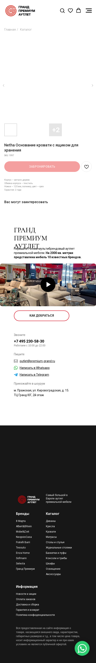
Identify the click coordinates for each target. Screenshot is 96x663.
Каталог (26, 29)
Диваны (51, 521)
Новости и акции (26, 593)
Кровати (51, 531)
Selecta (20, 563)
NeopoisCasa (24, 537)
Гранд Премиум (25, 568)
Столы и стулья (55, 542)
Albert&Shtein (24, 526)
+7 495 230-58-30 (29, 341)
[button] (62, 10)
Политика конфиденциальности (35, 614)
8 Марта (21, 521)
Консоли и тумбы (56, 558)
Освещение (53, 568)
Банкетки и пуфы (56, 552)
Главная (10, 29)
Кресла (50, 526)
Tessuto (21, 547)
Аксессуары (53, 574)
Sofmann (21, 558)
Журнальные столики (59, 547)
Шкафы (50, 563)
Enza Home (23, 552)
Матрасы (51, 537)
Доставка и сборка (27, 604)
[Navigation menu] (89, 10)
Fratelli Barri (23, 542)
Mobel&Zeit (22, 531)
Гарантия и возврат (27, 609)
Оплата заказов (25, 599)
